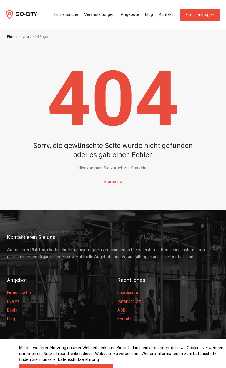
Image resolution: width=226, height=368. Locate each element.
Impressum (127, 293)
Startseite (113, 182)
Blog (149, 14)
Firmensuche (66, 14)
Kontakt (166, 14)
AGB (121, 310)
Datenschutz (129, 301)
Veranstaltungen (99, 14)
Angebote (130, 14)
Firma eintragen (200, 15)
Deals (12, 310)
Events (13, 301)
